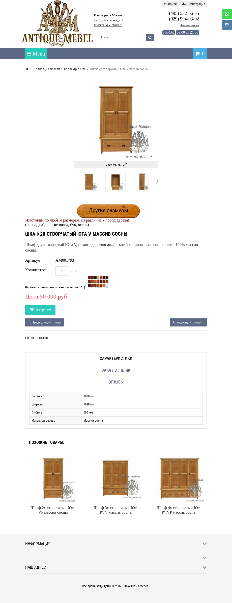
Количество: (35, 270)
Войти (170, 4)
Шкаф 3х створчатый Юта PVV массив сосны (116, 510)
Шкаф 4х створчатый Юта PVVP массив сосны (179, 510)
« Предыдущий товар (45, 322)
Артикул (32, 260)
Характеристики (116, 358)
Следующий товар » (188, 322)
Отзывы (116, 382)
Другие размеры (108, 210)
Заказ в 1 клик (116, 370)
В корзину (43, 310)
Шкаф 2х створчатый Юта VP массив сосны (53, 510)
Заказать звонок (189, 24)
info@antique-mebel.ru (108, 25)
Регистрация (193, 4)
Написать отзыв (36, 338)
